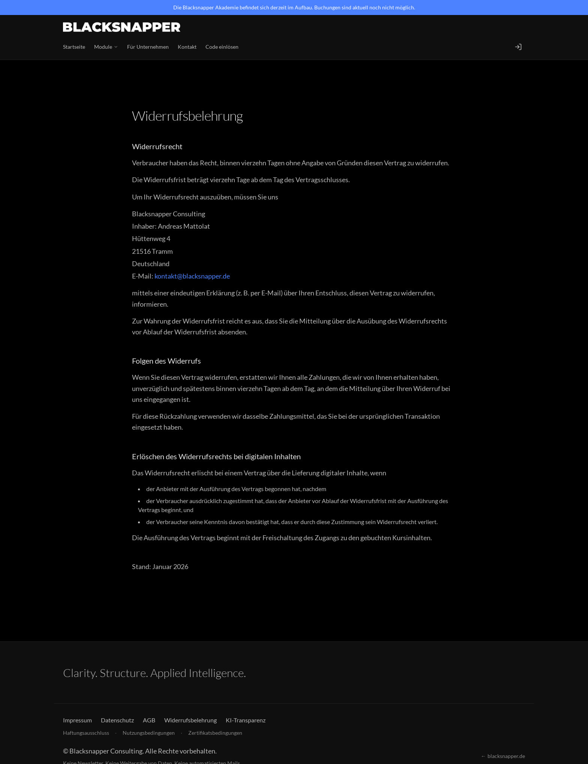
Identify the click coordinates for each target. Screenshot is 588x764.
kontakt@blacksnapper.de (192, 276)
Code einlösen (222, 46)
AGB (149, 720)
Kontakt (187, 46)
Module (106, 46)
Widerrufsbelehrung (190, 720)
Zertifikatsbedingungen (215, 733)
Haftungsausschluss (86, 733)
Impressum (77, 720)
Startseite (74, 46)
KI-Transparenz (246, 720)
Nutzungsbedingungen (149, 733)
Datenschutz (117, 720)
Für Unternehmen (148, 46)
